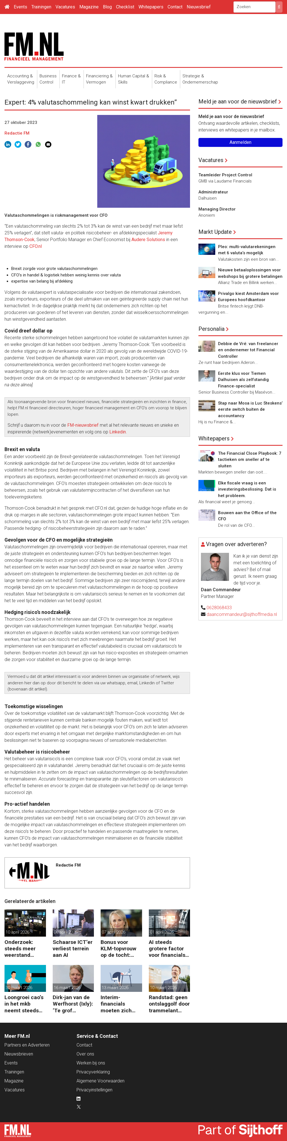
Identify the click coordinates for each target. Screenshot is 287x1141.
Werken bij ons (91, 1063)
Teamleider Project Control (225, 174)
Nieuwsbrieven (18, 1054)
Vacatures (65, 7)
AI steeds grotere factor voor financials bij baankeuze (167, 948)
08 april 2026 (65, 932)
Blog (107, 7)
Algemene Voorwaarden (100, 1081)
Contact (175, 7)
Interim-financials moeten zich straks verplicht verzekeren (120, 1003)
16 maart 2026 (67, 987)
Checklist (125, 7)
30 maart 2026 (19, 987)
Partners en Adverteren (27, 1045)
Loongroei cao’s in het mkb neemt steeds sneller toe (23, 1003)
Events (20, 7)
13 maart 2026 (115, 987)
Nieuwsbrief (199, 7)
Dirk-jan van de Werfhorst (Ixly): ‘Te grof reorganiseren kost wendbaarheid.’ (73, 1003)
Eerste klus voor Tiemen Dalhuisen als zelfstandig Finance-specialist (243, 380)
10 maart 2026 (163, 987)
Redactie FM (16, 133)
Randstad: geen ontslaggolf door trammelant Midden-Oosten (169, 1003)
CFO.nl (36, 246)
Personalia (211, 328)
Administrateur (213, 192)
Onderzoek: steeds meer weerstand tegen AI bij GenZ (20, 948)
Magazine (89, 7)
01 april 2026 (161, 932)
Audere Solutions (148, 239)
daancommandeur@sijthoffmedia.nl (242, 614)
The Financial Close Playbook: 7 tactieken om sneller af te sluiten (249, 459)
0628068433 (219, 607)
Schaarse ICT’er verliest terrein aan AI (72, 948)
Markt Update (215, 231)
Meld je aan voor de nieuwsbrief (237, 101)
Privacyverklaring (93, 1072)
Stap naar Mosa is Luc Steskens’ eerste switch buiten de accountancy (250, 409)
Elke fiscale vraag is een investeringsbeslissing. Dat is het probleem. (247, 489)
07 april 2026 (113, 932)
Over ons (85, 1054)
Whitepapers (150, 7)
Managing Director (217, 209)
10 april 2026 (17, 932)
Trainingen (41, 7)
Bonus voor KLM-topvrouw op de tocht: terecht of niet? (120, 948)
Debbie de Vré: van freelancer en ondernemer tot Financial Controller (248, 350)
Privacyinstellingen (94, 1090)
